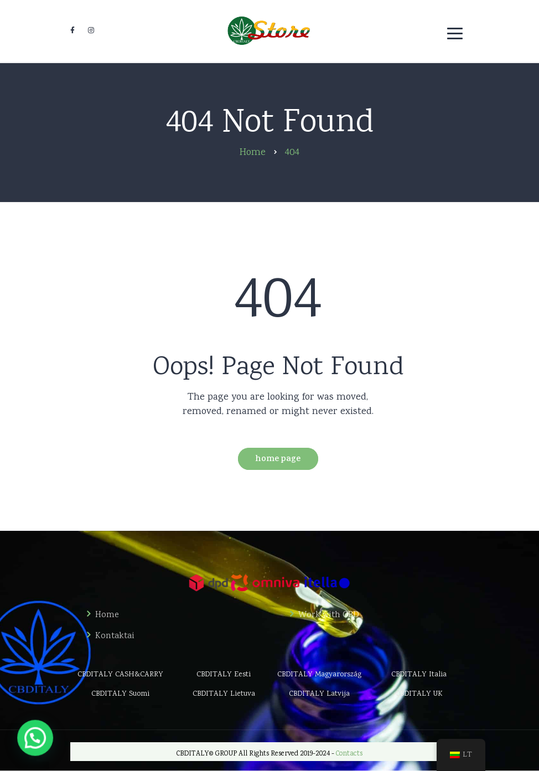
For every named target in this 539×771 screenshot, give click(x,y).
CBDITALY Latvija (319, 694)
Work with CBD (328, 615)
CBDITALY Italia (419, 674)
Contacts (349, 754)
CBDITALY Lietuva (224, 694)
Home (107, 615)
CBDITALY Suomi (120, 694)
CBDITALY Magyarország (319, 674)
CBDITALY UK (419, 694)
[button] (8, 747)
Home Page (277, 460)
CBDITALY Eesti (223, 674)
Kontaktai (114, 636)
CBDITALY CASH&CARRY (120, 674)
